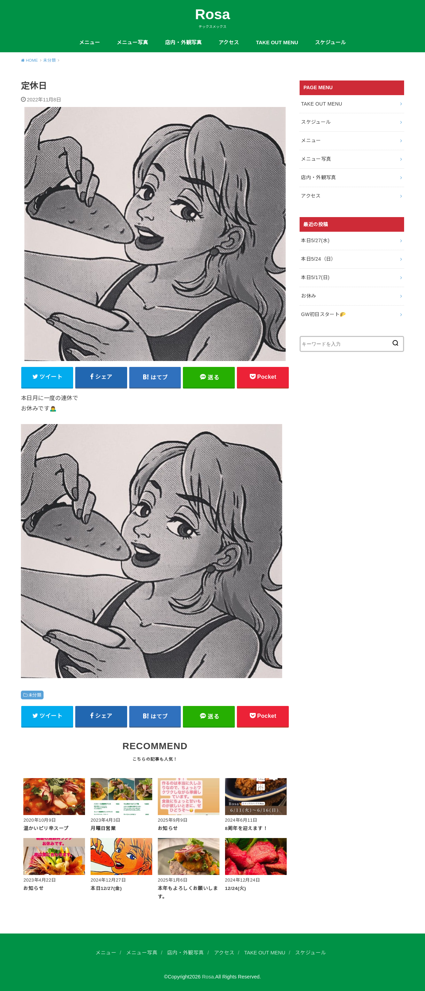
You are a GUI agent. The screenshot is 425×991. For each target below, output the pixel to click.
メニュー (89, 42)
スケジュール (330, 42)
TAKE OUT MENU (277, 42)
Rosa (212, 14)
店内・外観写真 (183, 42)
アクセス (228, 42)
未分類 (34, 695)
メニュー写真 (132, 42)
